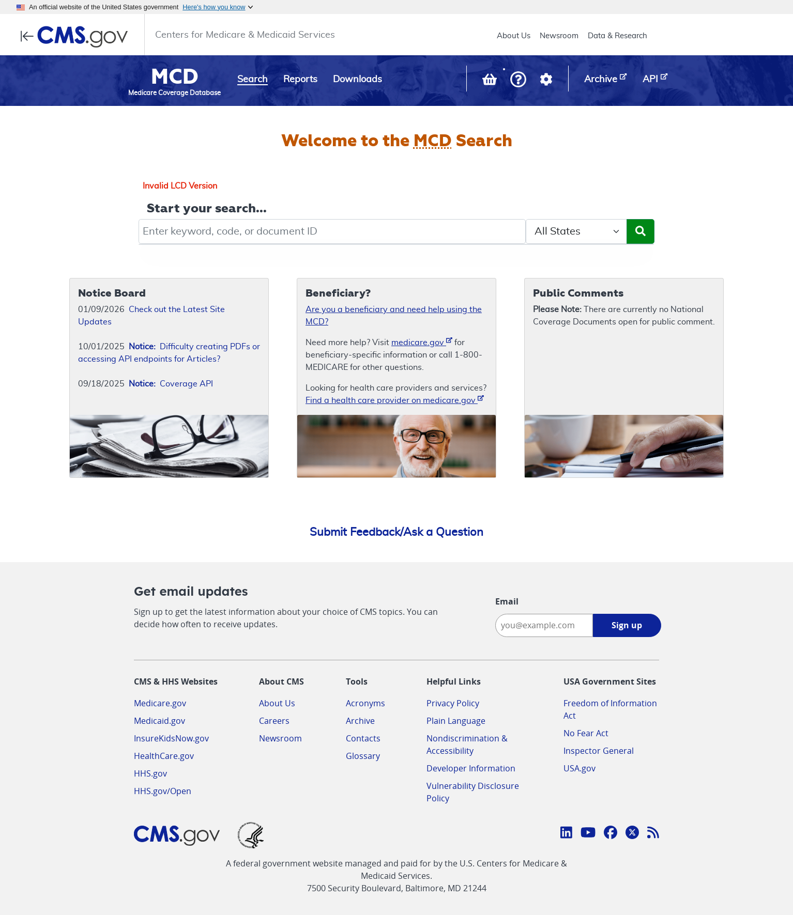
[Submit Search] (640, 231)
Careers (274, 720)
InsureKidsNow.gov (171, 738)
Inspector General (598, 750)
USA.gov (579, 768)
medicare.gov (421, 342)
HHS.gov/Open (162, 791)
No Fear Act (585, 733)
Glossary (363, 756)
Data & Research (617, 36)
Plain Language (455, 720)
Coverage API (171, 384)
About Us (513, 36)
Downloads (357, 79)
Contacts (363, 738)
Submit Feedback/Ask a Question (396, 532)
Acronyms (365, 703)
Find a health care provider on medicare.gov (395, 400)
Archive (360, 720)
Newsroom (559, 36)
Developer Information (470, 768)
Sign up (627, 625)
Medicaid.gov (159, 720)
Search (252, 79)
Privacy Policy (452, 703)
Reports (300, 79)
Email (506, 601)
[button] (518, 80)
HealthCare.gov (164, 756)
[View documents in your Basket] (490, 81)
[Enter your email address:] (544, 625)
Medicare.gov (160, 703)
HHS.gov (150, 773)
